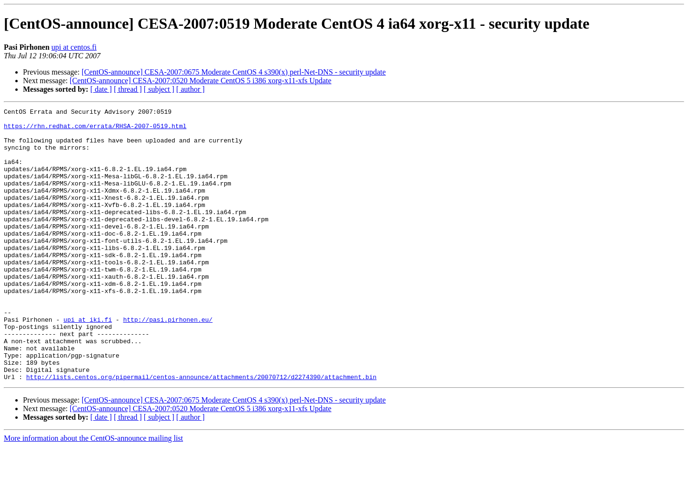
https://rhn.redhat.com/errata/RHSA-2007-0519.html (95, 130)
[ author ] (190, 89)
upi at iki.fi (88, 362)
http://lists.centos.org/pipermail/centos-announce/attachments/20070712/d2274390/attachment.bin (201, 431)
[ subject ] (159, 89)
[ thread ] (128, 89)
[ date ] (101, 89)
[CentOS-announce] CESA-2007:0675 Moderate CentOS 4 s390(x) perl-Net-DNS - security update (234, 72)
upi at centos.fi (74, 47)
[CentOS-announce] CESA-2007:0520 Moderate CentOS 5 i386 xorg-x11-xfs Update (201, 80)
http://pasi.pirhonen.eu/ (168, 362)
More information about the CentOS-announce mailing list (93, 493)
